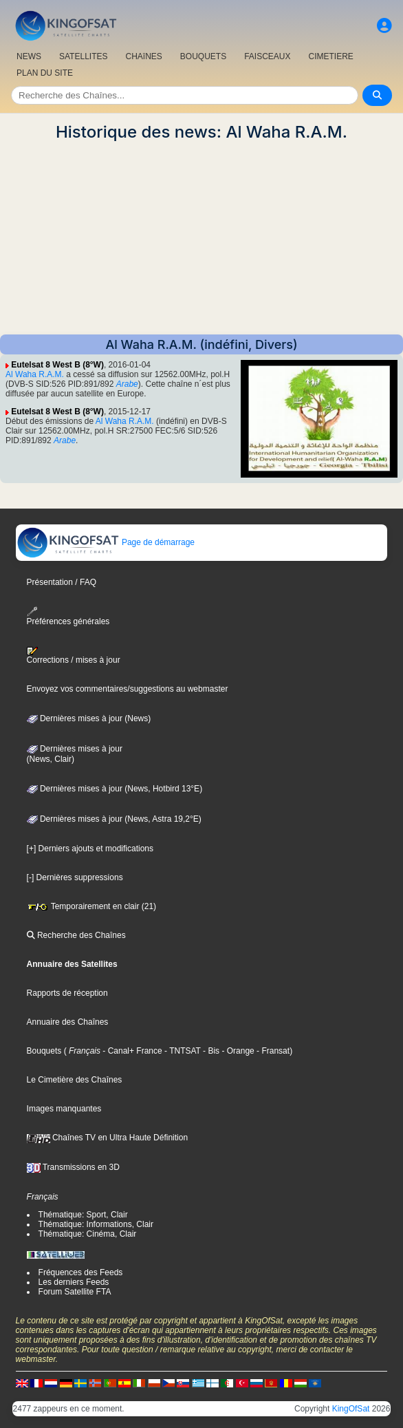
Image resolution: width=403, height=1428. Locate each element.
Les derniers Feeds (74, 1282)
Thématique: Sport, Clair (83, 1214)
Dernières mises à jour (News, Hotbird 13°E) (115, 788)
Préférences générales (68, 616)
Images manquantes (64, 1108)
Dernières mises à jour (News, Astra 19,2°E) (114, 819)
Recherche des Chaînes (76, 935)
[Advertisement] (201, 238)
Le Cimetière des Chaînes (74, 1080)
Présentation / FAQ (61, 582)
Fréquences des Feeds (81, 1272)
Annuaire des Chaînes (68, 1022)
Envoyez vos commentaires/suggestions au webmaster (127, 689)
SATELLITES (83, 56)
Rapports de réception (67, 993)
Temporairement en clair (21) (92, 906)
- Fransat (272, 1051)
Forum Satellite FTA (75, 1292)
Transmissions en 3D (73, 1167)
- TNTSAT (181, 1051)
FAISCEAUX (267, 56)
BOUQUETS (203, 56)
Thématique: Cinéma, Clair (88, 1234)
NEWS (29, 56)
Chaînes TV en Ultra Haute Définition (107, 1137)
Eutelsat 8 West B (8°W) (57, 365)
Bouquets (44, 1051)
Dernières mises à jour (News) (89, 718)
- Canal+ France (131, 1051)
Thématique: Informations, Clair (96, 1224)
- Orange (236, 1051)
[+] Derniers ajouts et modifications (90, 848)
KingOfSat (351, 1409)
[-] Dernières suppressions (75, 877)
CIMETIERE (331, 56)
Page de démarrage (106, 542)
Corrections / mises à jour (73, 656)
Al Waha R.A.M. (35, 374)
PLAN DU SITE (45, 73)
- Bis (210, 1051)
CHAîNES (143, 56)
